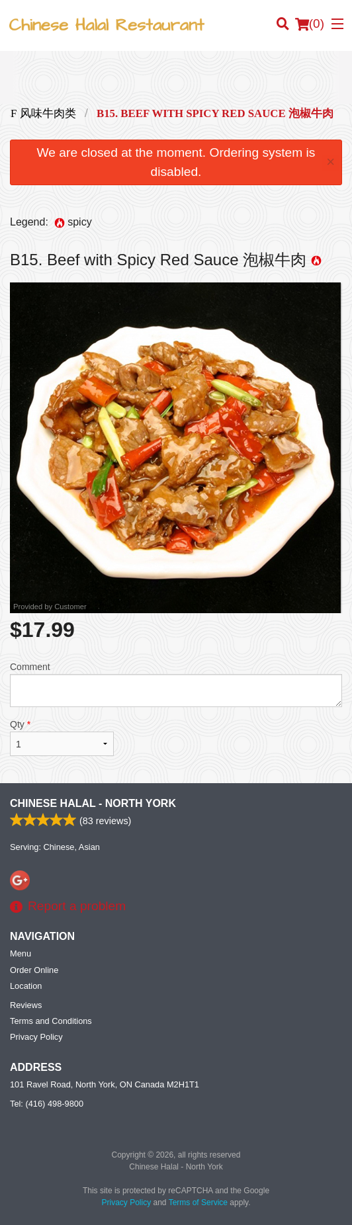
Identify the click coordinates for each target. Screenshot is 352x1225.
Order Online (34, 970)
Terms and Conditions (51, 1021)
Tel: (46, 1104)
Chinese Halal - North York (93, 803)
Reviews (26, 1005)
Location (26, 986)
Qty (62, 737)
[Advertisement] (176, 77)
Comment (176, 684)
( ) (309, 24)
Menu (20, 953)
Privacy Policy (36, 1037)
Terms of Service (198, 1202)
